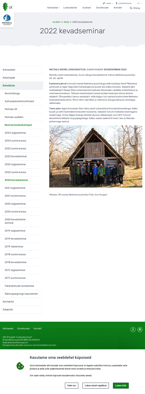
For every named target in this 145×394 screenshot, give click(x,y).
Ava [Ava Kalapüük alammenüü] (40, 310)
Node (66, 22)
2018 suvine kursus (15, 254)
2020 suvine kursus (15, 211)
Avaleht (57, 22)
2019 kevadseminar (15, 238)
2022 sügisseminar (15, 164)
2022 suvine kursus (15, 172)
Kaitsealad (8, 328)
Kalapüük (8, 309)
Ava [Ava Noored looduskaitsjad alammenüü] (40, 125)
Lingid (108, 3)
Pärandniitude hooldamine (19, 285)
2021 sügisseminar (15, 187)
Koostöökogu (12, 93)
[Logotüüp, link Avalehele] (7, 6)
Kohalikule (9, 85)
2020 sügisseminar (15, 203)
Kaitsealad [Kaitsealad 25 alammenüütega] (52, 8)
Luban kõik (120, 385)
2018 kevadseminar (16, 262)
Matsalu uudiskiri (14, 117)
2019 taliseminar (14, 246)
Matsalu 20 (11, 109)
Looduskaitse (70, 8)
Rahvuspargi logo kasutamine (21, 293)
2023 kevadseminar (16, 156)
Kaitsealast (9, 69)
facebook (133, 329)
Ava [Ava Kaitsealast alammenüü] (40, 70)
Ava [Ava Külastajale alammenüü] (40, 78)
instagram (139, 329)
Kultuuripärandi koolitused (19, 101)
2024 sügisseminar (15, 132)
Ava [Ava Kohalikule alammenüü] (40, 86)
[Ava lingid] (108, 3)
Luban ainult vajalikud (95, 385)
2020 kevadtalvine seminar (15, 221)
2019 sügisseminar (15, 230)
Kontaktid (8, 301)
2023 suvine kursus (15, 148)
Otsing (136, 8)
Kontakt (118, 8)
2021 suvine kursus (15, 195)
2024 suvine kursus (15, 140)
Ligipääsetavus (124, 3)
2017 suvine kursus (15, 277)
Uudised (86, 8)
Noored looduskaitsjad (18, 124)
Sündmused (102, 8)
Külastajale (9, 77)
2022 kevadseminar (16, 180)
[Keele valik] (141, 3)
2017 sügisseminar (15, 270)
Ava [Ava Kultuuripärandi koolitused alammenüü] (40, 101)
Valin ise (71, 385)
